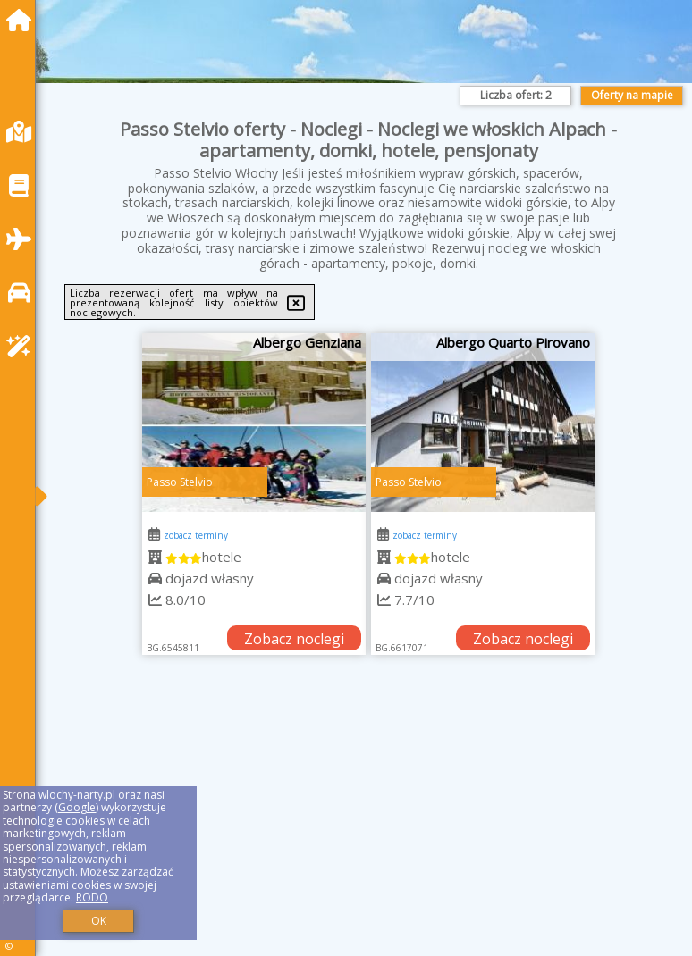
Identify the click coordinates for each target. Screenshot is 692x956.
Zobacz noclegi (294, 639)
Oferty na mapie (632, 95)
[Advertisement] (368, 825)
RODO (92, 897)
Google (77, 807)
